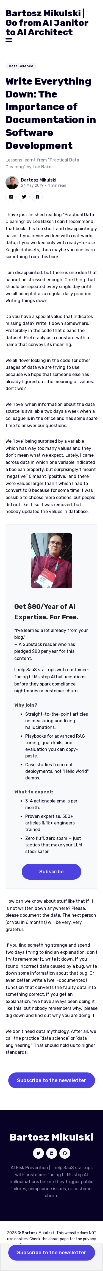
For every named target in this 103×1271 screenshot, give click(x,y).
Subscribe (51, 872)
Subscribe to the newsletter (51, 1080)
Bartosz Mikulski (38, 180)
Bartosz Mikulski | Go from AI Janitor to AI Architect (46, 22)
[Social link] (38, 1153)
